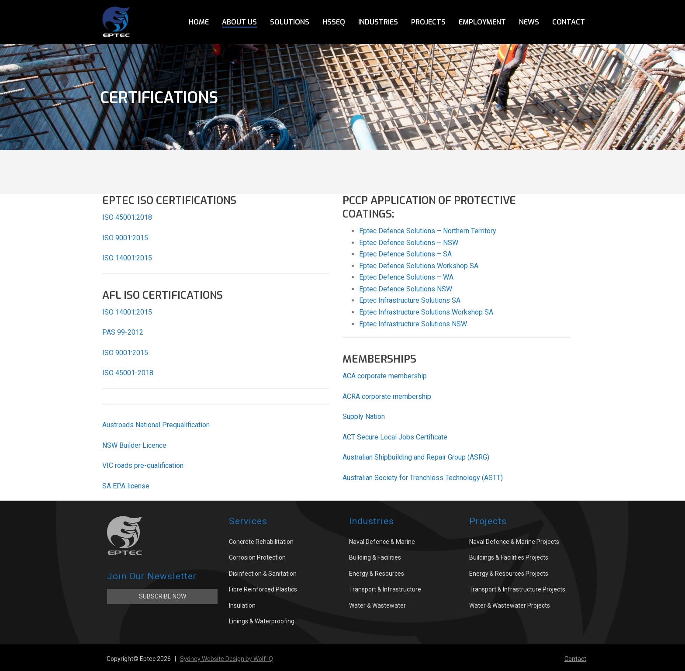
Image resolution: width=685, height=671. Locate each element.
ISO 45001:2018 (127, 217)
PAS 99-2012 (122, 332)
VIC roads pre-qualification (142, 465)
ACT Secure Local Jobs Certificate (394, 437)
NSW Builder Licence (134, 445)
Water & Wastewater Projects (509, 605)
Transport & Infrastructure (385, 589)
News (529, 22)
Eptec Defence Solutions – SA (405, 254)
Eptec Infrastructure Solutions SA (409, 300)
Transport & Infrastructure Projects (517, 589)
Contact (568, 22)
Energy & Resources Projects (508, 573)
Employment (482, 22)
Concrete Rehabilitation (261, 541)
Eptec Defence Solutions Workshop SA (418, 266)
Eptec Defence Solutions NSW (405, 289)
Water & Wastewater (377, 605)
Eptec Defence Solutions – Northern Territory (427, 231)
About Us (239, 22)
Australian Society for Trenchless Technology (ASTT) (422, 478)
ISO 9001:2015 (125, 238)
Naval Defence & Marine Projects (514, 541)
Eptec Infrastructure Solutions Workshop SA (426, 312)
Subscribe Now (162, 596)
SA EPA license (125, 486)
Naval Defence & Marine (382, 541)
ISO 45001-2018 (127, 373)
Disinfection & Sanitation (263, 573)
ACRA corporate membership (386, 396)
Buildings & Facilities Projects (508, 557)
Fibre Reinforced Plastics (263, 589)
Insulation (242, 605)
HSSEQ (333, 22)
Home (199, 22)
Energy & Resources (376, 573)
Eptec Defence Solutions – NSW (408, 243)
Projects (428, 22)
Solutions (289, 22)
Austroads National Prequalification (156, 425)
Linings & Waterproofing (261, 621)
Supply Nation (363, 416)
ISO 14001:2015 (127, 258)
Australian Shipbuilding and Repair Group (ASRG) (415, 457)
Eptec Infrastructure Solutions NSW (413, 324)
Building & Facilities (375, 557)
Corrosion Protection (257, 557)
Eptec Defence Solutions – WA (406, 277)
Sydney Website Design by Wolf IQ (226, 658)
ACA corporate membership (384, 376)
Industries (378, 22)
